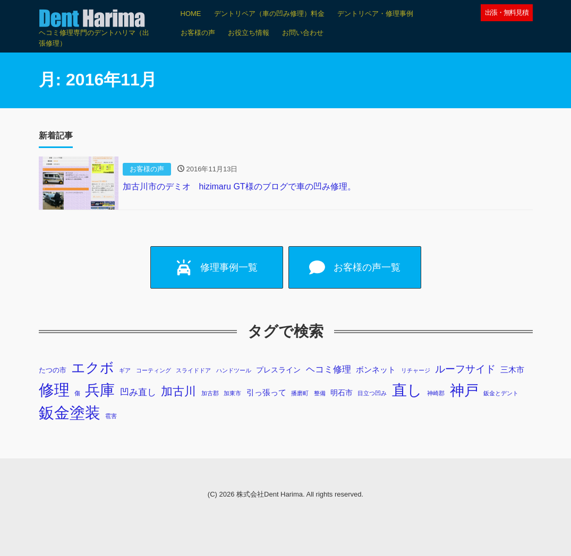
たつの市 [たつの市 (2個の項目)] (52, 370)
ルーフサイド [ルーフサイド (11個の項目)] (465, 369)
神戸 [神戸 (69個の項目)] (464, 390)
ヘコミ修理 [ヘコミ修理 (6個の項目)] (328, 369)
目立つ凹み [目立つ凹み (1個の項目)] (372, 393)
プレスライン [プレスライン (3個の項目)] (278, 370)
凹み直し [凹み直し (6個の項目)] (138, 392)
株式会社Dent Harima (269, 494)
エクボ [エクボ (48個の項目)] (92, 367)
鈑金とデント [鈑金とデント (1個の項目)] (500, 393)
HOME (191, 14)
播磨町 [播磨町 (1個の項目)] (300, 393)
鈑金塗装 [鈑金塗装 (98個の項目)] (69, 412)
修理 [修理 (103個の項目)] (54, 389)
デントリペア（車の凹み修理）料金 (269, 14)
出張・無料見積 (507, 12)
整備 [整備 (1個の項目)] (320, 393)
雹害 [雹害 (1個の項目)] (111, 416)
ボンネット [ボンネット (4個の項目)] (376, 369)
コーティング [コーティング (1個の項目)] (153, 370)
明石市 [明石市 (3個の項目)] (341, 392)
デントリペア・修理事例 (375, 14)
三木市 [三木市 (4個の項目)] (512, 369)
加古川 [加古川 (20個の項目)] (178, 391)
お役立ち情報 (248, 33)
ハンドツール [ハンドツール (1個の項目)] (233, 370)
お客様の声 (198, 33)
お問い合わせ (302, 33)
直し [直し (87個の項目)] (407, 389)
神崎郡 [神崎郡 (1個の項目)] (436, 393)
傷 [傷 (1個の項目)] (77, 393)
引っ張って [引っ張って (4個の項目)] (266, 392)
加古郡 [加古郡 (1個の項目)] (210, 393)
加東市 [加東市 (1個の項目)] (232, 393)
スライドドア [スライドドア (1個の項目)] (193, 370)
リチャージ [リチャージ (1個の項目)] (415, 370)
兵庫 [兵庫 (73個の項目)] (100, 390)
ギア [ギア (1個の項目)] (125, 370)
